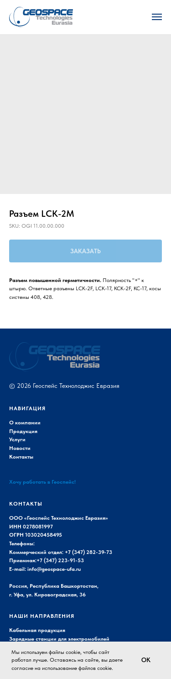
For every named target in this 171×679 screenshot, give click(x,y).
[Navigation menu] (157, 17)
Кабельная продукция (37, 630)
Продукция (23, 431)
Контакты (21, 457)
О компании (25, 422)
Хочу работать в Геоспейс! (42, 482)
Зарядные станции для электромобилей (59, 639)
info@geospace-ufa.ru (54, 569)
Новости (20, 448)
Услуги (17, 439)
